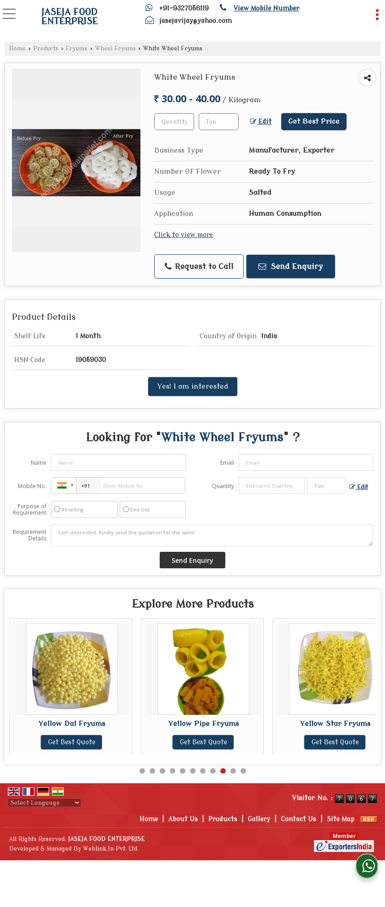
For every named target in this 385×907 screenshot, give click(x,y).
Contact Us (298, 819)
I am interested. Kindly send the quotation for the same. (212, 535)
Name (38, 463)
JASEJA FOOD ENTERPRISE (69, 17)
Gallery (259, 819)
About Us (183, 819)
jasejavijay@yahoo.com (195, 20)
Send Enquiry (290, 266)
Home (17, 48)
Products (45, 48)
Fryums (76, 48)
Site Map (340, 819)
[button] (266, 8)
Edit (261, 121)
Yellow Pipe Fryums (207, 724)
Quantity (223, 486)
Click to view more (183, 234)
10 (233, 771)
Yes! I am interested (192, 386)
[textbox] (219, 121)
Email (227, 463)
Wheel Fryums (115, 48)
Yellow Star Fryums (338, 724)
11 (243, 771)
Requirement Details (29, 535)
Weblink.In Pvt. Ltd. (111, 849)
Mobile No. (32, 486)
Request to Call (199, 266)
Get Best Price (314, 121)
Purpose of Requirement (29, 509)
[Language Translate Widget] (44, 802)
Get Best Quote (75, 742)
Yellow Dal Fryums (75, 724)
